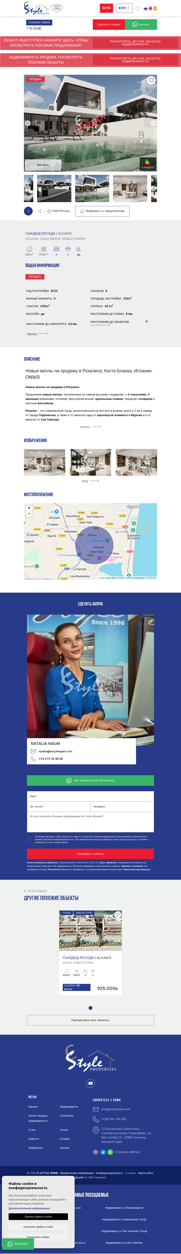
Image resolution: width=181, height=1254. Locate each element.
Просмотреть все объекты (90, 1020)
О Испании (66, 1116)
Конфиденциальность (109, 1173)
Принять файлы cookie (38, 1216)
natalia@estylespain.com (51, 751)
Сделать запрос (109, 24)
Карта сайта (145, 1173)
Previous (28, 123)
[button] (39, 211)
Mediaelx (100, 1177)
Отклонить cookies (38, 1237)
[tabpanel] (90, 953)
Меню (124, 8)
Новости (34, 1139)
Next (153, 123)
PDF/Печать (58, 211)
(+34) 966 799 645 (113, 1119)
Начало (33, 1107)
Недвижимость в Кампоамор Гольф (124, 1220)
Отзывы (65, 1139)
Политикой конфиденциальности (58, 839)
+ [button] (29, 508)
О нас (32, 1130)
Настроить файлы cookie (38, 1226)
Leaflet (102, 578)
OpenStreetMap (125, 578)
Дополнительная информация (29, 1208)
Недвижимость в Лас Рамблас (124, 1243)
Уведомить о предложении (102, 211)
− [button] (29, 514)
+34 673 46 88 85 (47, 758)
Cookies (130, 1173)
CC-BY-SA (151, 578)
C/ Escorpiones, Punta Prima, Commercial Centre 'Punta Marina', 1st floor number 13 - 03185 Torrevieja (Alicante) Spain (126, 1135)
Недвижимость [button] (69, 1107)
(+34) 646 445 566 (127, 1152)
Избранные (35, 1148)
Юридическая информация (77, 1173)
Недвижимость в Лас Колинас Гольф (124, 1231)
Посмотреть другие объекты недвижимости (135, 43)
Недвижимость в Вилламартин (124, 1208)
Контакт (64, 1148)
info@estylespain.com (115, 1109)
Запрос (106, 8)
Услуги (64, 1130)
